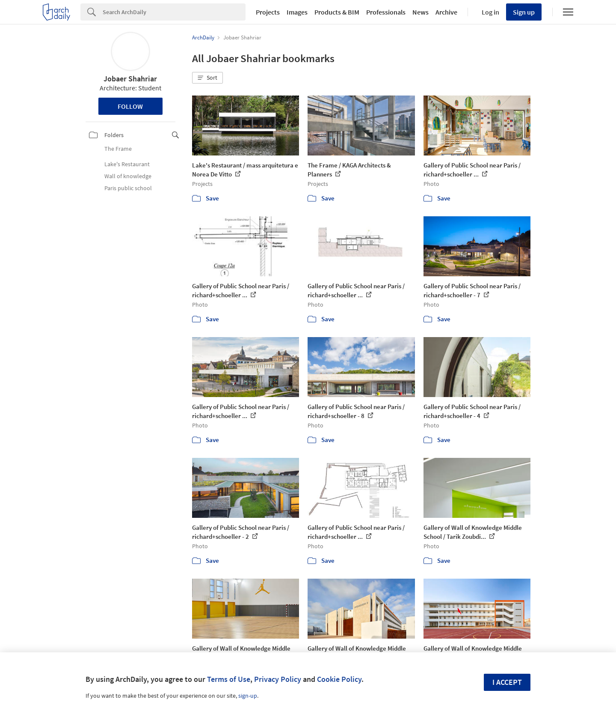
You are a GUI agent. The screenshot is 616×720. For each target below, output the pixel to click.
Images (297, 12)
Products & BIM (336, 12)
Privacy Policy (277, 679)
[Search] (174, 12)
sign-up (247, 695)
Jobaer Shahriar (130, 79)
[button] (207, 78)
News (420, 12)
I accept (507, 682)
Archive (446, 12)
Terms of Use (228, 679)
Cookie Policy (339, 679)
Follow (130, 106)
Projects (268, 12)
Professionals (386, 12)
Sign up (524, 12)
